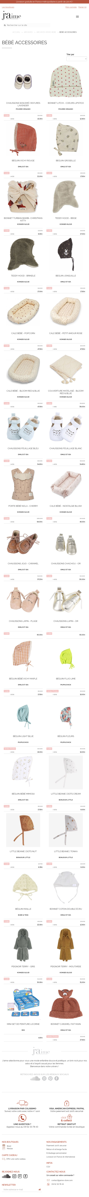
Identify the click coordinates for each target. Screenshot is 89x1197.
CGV (48, 1167)
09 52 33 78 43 (57, 1184)
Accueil (16, 32)
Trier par (70, 54)
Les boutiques (8, 7)
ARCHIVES (28, 32)
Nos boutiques (10, 1142)
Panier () (82, 7)
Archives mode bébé (46, 32)
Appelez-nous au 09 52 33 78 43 (22, 1127)
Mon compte (71, 7)
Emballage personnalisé (56, 1153)
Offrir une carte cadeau (16, 1159)
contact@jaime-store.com (62, 1180)
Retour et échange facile (56, 1149)
